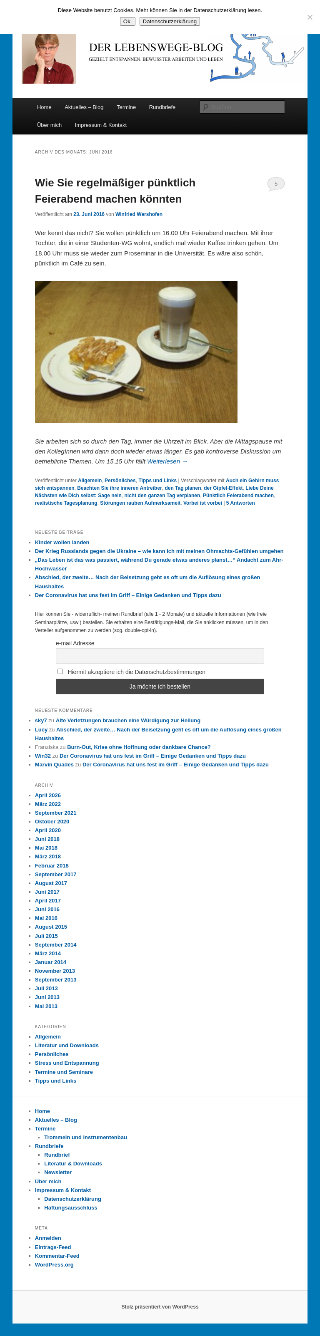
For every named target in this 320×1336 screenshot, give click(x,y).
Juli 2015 (46, 936)
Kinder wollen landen (62, 542)
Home (44, 107)
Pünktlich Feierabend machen (238, 495)
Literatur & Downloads (73, 1163)
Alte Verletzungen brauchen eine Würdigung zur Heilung (128, 720)
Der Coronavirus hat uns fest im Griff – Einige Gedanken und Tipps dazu (128, 595)
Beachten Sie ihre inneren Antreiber (119, 488)
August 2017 (51, 883)
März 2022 (48, 804)
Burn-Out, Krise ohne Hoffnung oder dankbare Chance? (139, 747)
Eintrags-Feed (53, 1247)
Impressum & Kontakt (101, 125)
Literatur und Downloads (67, 1045)
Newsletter (58, 1172)
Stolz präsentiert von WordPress (159, 1307)
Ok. (127, 21)
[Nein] (309, 17)
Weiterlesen (167, 461)
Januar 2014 (50, 962)
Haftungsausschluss (70, 1208)
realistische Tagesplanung (66, 503)
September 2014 (56, 945)
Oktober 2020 (52, 821)
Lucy (41, 729)
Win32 (43, 756)
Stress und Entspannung (67, 1063)
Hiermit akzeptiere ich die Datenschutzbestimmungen (131, 672)
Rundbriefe (162, 107)
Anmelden (48, 1238)
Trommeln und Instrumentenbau (85, 1137)
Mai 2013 (46, 1006)
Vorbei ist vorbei (202, 503)
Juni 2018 (47, 839)
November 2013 (55, 971)
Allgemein (90, 480)
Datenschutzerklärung (72, 1199)
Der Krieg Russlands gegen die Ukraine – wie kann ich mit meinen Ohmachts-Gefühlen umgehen (159, 551)
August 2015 (51, 927)
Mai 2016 (46, 918)
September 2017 (56, 874)
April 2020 (48, 830)
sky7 (41, 720)
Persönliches (120, 480)
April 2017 (48, 900)
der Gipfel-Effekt (223, 488)
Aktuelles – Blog (84, 107)
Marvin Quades (54, 764)
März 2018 (48, 856)
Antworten (240, 503)
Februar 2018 (52, 866)
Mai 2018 (46, 848)
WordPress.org (54, 1265)
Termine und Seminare (64, 1072)
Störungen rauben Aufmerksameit (140, 503)
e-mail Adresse (75, 643)
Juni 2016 (47, 909)
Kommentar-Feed (57, 1256)
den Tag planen (183, 488)
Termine (126, 107)
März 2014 (48, 953)
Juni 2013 (47, 997)
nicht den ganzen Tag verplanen (162, 495)
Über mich (49, 125)
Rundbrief (57, 1155)
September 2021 (56, 813)
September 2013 (56, 980)
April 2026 (48, 795)
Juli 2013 (46, 988)
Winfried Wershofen (138, 214)
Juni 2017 (47, 892)
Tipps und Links (157, 480)
